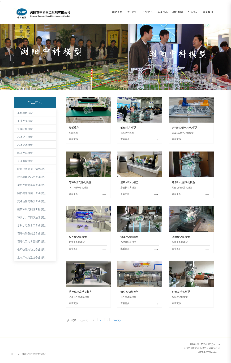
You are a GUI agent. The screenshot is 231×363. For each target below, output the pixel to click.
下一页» (117, 320)
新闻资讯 (162, 12)
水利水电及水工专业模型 (31, 225)
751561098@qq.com (210, 344)
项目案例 (177, 12)
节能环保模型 (25, 129)
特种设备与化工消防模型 (31, 169)
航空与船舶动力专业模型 (31, 177)
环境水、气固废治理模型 (31, 217)
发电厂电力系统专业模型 (31, 257)
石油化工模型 (25, 137)
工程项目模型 (25, 112)
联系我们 (208, 12)
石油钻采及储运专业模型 (31, 233)
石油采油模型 (25, 145)
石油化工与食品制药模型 (31, 241)
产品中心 (147, 12)
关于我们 (132, 12)
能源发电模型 (25, 153)
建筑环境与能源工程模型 (31, 209)
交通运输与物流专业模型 (31, 201)
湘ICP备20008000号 (207, 352)
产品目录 (193, 12)
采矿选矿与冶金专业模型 (31, 185)
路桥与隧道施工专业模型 (31, 193)
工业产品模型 (25, 120)
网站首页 (117, 12)
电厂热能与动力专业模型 (31, 249)
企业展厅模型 (25, 161)
